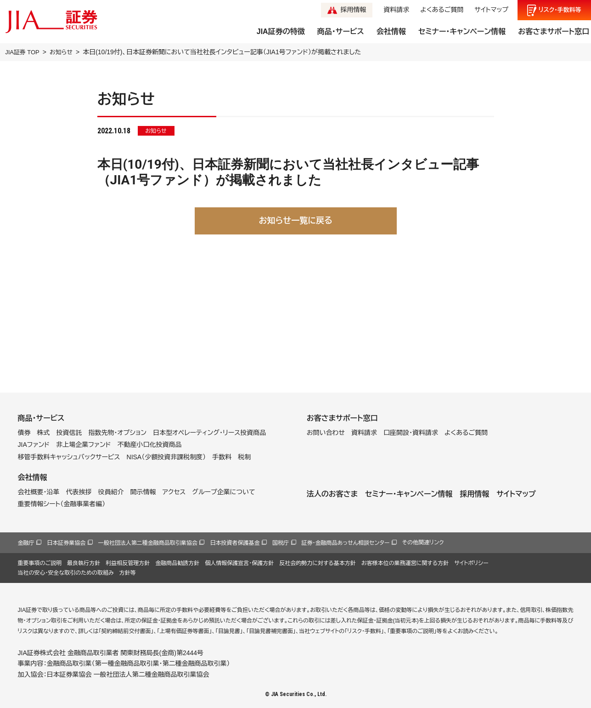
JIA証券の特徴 (281, 31)
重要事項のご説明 (40, 563)
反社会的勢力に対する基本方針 (317, 563)
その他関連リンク (423, 542)
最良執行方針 (83, 563)
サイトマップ (491, 9)
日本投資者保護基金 (234, 543)
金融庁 (26, 543)
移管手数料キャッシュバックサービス (69, 457)
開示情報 (143, 492)
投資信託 (69, 432)
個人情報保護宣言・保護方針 (239, 563)
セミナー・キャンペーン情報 (462, 31)
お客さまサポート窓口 (553, 31)
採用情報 (353, 9)
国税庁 (280, 543)
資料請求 (396, 9)
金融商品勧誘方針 (177, 563)
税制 (244, 457)
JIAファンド (34, 444)
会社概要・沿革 (39, 492)
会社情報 (391, 31)
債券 (24, 432)
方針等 (127, 573)
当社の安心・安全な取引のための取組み (66, 573)
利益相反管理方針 (128, 563)
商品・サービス (340, 31)
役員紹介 (111, 492)
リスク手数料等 (560, 10)
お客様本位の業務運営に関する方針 (405, 563)
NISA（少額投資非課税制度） (166, 457)
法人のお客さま (332, 494)
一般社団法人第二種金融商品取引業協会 (147, 543)
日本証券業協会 (66, 543)
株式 (43, 432)
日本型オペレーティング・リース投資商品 (209, 432)
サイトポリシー (471, 563)
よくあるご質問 (441, 9)
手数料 (221, 457)
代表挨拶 (79, 492)
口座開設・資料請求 (410, 432)
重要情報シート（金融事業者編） (62, 504)
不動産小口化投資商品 (149, 444)
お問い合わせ (326, 432)
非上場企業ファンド (83, 444)
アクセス (174, 492)
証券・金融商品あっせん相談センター (346, 543)
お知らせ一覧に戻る (295, 220)
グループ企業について (223, 492)
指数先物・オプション (117, 432)
